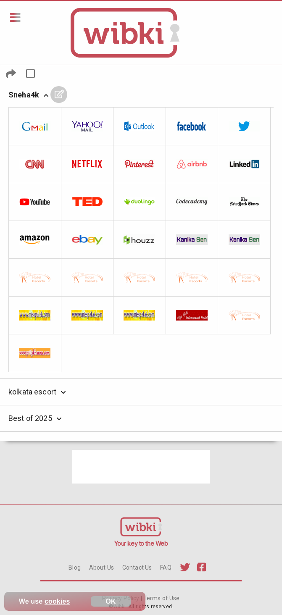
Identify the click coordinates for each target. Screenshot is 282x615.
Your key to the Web (141, 543)
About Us (101, 567)
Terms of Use (161, 598)
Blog (75, 567)
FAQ (165, 567)
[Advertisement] (141, 467)
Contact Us (137, 567)
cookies (57, 601)
